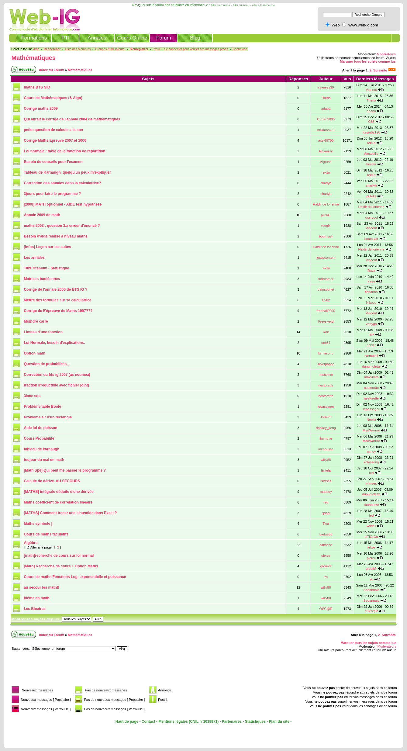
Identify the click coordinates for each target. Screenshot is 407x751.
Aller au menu (241, 5)
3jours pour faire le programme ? (52, 194)
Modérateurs (386, 54)
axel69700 (326, 140)
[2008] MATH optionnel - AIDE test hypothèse (63, 204)
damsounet (326, 289)
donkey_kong (326, 428)
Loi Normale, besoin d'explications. (54, 343)
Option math (34, 353)
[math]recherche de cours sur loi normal (59, 555)
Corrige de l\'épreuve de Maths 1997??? (58, 311)
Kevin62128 (371, 132)
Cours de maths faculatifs (46, 534)
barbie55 (326, 534)
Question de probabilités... (47, 364)
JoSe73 (325, 417)
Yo (326, 577)
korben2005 (326, 119)
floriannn (371, 292)
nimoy (371, 451)
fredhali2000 (326, 311)
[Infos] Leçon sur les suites (47, 247)
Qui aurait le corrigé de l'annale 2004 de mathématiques (72, 119)
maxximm (326, 374)
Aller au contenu (220, 5)
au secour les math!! (41, 587)
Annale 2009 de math (42, 215)
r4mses (325, 481)
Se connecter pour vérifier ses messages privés (196, 49)
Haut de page (127, 721)
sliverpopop (325, 364)
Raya (371, 270)
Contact (148, 721)
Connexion (240, 49)
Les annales (34, 257)
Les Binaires (34, 609)
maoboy (326, 491)
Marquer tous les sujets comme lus (367, 61)
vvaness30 (326, 87)
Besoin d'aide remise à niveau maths (56, 236)
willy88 (326, 460)
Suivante (380, 70)
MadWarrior (371, 430)
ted (371, 473)
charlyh (325, 183)
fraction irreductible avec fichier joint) (56, 385)
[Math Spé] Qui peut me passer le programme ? (64, 470)
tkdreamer (325, 279)
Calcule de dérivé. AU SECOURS (52, 481)
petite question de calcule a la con (53, 130)
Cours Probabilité (39, 438)
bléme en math (36, 598)
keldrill (371, 526)
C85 (371, 121)
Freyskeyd (326, 321)
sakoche (326, 545)
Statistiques (255, 721)
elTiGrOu (371, 536)
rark (326, 332)
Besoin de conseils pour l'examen (53, 162)
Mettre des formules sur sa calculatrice (57, 300)
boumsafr (326, 236)
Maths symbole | (38, 523)
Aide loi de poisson (40, 428)
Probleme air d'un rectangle (48, 417)
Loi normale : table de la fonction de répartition (64, 151)
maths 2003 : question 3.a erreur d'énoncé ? (62, 225)
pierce (325, 555)
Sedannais (371, 590)
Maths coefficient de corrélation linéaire (58, 502)
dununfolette (371, 366)
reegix (325, 225)
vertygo (371, 324)
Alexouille (326, 151)
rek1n (371, 143)
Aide (36, 49)
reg (325, 502)
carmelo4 (371, 356)
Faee (371, 281)
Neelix (371, 419)
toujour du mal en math (44, 460)
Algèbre (30, 543)
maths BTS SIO (37, 87)
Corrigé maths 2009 (40, 108)
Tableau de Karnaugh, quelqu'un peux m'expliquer (67, 172)
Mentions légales (173, 721)
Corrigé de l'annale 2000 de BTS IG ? (55, 289)
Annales (97, 38)
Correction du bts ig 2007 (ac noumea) (57, 374)
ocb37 (325, 342)
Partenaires (232, 721)
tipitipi (326, 513)
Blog (195, 38)
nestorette (326, 385)
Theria (325, 98)
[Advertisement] (120, 670)
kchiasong (325, 353)
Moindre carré (36, 321)
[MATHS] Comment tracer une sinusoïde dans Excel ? (70, 513)
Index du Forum (51, 70)
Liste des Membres (78, 49)
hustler (371, 164)
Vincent (371, 90)
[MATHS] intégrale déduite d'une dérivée (58, 492)
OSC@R (326, 609)
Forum (163, 38)
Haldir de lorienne (326, 204)
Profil (156, 49)
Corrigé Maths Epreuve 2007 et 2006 (55, 140)
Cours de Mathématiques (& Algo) (53, 98)
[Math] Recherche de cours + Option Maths (61, 566)
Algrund (326, 162)
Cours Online (132, 38)
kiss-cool (371, 217)
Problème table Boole (42, 406)
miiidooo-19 (326, 130)
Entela (325, 470)
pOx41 (371, 196)
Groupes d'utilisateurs (109, 49)
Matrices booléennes (42, 279)
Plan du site (279, 721)
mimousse (325, 449)
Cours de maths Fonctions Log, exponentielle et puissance (75, 577)
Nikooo (371, 302)
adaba (326, 108)
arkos (371, 547)
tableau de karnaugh (41, 449)
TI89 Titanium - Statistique (46, 268)
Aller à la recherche (263, 5)
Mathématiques (33, 57)
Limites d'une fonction (43, 332)
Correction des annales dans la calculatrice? (62, 183)
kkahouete (371, 505)
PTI (65, 38)
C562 (326, 300)
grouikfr (326, 566)
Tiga (325, 523)
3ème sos (32, 396)
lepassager (326, 406)
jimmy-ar (325, 438)
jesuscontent (325, 257)
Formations (34, 38)
